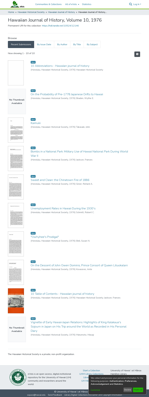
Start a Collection (91, 370)
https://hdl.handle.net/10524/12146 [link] (60, 25)
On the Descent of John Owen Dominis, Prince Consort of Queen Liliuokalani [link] (79, 265)
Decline (127, 389)
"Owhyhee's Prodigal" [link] (45, 237)
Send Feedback (55, 395)
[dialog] (117, 384)
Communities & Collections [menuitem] (48, 4)
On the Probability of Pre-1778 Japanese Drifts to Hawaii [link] (67, 94)
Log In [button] (136, 4)
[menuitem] (72, 4)
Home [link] (11, 12)
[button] (131, 4)
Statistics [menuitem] (86, 4)
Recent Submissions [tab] (21, 44)
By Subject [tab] (92, 44)
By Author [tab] (62, 44)
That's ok (138, 389)
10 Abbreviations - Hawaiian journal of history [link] (60, 66)
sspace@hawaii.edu (36, 395)
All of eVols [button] (71, 4)
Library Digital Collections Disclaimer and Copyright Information (93, 395)
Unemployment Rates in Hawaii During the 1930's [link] (63, 208)
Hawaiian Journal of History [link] (61, 12)
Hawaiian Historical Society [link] (31, 12)
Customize (95, 389)
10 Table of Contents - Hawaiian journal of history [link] (62, 294)
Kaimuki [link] (36, 123)
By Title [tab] (77, 44)
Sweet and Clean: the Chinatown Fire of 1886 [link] (60, 180)
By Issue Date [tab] (44, 44)
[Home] (20, 4)
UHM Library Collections (91, 374)
